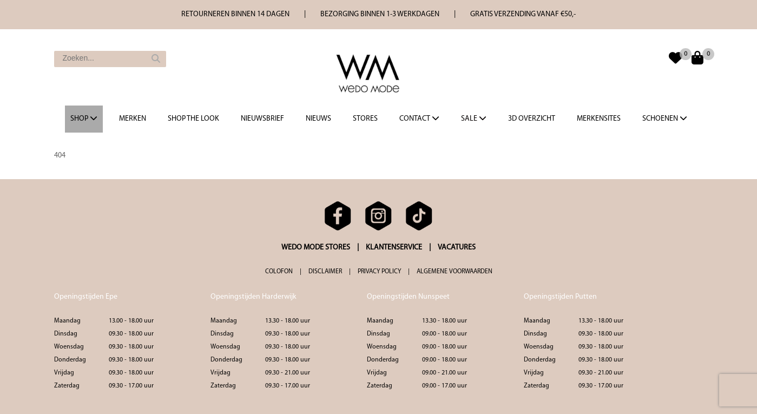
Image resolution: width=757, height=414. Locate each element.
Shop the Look (193, 119)
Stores (365, 119)
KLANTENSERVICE (394, 248)
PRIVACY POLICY (379, 271)
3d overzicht (531, 119)
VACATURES (457, 248)
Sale (473, 118)
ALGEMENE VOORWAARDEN (454, 271)
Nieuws (318, 119)
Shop (83, 118)
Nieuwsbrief (262, 119)
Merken (132, 119)
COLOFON (279, 271)
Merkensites (599, 119)
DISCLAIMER (325, 271)
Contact (419, 118)
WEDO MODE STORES (315, 248)
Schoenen (664, 118)
